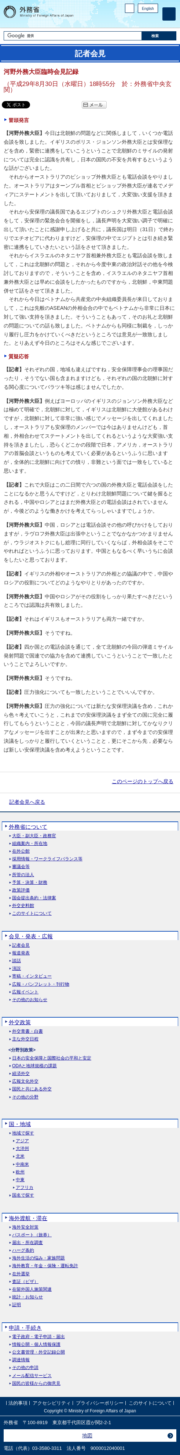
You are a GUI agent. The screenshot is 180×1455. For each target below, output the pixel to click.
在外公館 (21, 851)
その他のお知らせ (29, 999)
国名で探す (23, 1195)
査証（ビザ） (25, 1281)
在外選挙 (21, 1274)
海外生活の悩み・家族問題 (38, 1258)
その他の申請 (25, 1367)
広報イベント (25, 992)
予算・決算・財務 (29, 882)
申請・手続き (25, 1328)
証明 (16, 1304)
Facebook (135, 20)
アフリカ (24, 1187)
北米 (20, 1156)
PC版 (129, 8)
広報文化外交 (25, 1081)
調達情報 (21, 1360)
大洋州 (22, 1148)
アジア (22, 1141)
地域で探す (23, 1133)
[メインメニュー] (169, 14)
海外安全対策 (25, 1227)
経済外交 (21, 1073)
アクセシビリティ (52, 1403)
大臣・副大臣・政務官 (34, 836)
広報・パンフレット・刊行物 (40, 984)
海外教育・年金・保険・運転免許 (45, 1266)
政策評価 (21, 890)
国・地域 (20, 1124)
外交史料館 (23, 905)
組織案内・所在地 (29, 843)
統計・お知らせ (27, 1297)
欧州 (20, 1172)
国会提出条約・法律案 (34, 898)
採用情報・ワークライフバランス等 (47, 859)
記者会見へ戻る (27, 802)
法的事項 (17, 1403)
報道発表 (21, 953)
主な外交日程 (25, 1039)
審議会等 (21, 866)
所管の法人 (23, 874)
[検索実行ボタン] (159, 35)
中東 (20, 1180)
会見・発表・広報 (31, 936)
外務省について (28, 827)
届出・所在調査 (27, 1242)
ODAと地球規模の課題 (34, 1066)
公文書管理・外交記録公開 (38, 1352)
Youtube (154, 20)
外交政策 (20, 1022)
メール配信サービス (32, 1375)
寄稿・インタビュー (32, 976)
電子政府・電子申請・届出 (38, 1336)
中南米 (22, 1164)
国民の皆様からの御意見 (36, 1383)
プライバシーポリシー (100, 1403)
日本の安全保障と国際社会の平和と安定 (51, 1058)
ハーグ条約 (23, 1250)
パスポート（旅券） (32, 1235)
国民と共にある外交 (32, 1089)
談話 (16, 960)
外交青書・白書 (27, 1031)
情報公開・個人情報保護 (36, 1344)
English (148, 9)
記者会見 (21, 945)
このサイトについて (32, 913)
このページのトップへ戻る (142, 781)
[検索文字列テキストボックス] (73, 35)
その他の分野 (25, 1097)
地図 (87, 1435)
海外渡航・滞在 (28, 1218)
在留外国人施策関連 (32, 1289)
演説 (16, 968)
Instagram (144, 20)
